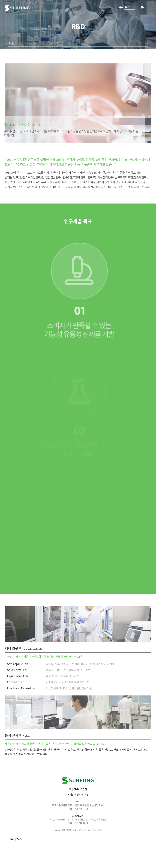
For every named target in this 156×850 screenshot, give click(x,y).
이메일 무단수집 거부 (78, 794)
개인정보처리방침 (78, 789)
